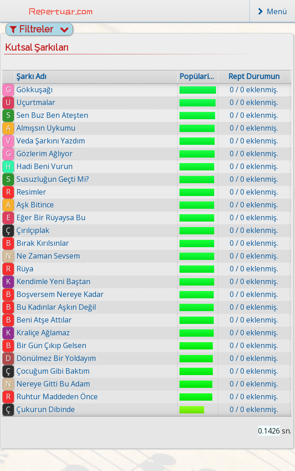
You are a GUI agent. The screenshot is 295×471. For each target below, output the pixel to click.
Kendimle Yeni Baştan (53, 281)
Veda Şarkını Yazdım (50, 141)
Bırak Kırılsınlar (42, 243)
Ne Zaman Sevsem (48, 256)
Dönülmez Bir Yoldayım (56, 358)
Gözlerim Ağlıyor (44, 153)
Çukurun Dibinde (45, 409)
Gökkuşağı (34, 90)
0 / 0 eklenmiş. (254, 90)
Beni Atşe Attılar (44, 320)
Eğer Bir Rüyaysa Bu (50, 217)
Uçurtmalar (35, 102)
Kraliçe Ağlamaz (43, 333)
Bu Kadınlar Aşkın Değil (56, 307)
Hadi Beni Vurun (44, 166)
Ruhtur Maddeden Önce (57, 397)
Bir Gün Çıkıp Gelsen (51, 345)
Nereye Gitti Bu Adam (53, 384)
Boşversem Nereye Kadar (60, 294)
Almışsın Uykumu (45, 128)
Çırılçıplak (32, 230)
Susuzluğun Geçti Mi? (52, 179)
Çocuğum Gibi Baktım (53, 371)
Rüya (24, 269)
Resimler (31, 192)
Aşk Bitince (35, 205)
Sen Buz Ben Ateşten (52, 115)
